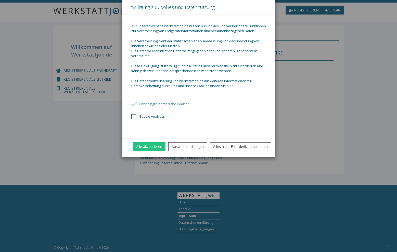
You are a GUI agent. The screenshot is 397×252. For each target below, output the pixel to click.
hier (230, 85)
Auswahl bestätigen (188, 146)
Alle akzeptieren (149, 146)
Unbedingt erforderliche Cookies (160, 104)
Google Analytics (148, 116)
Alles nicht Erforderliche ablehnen (240, 146)
